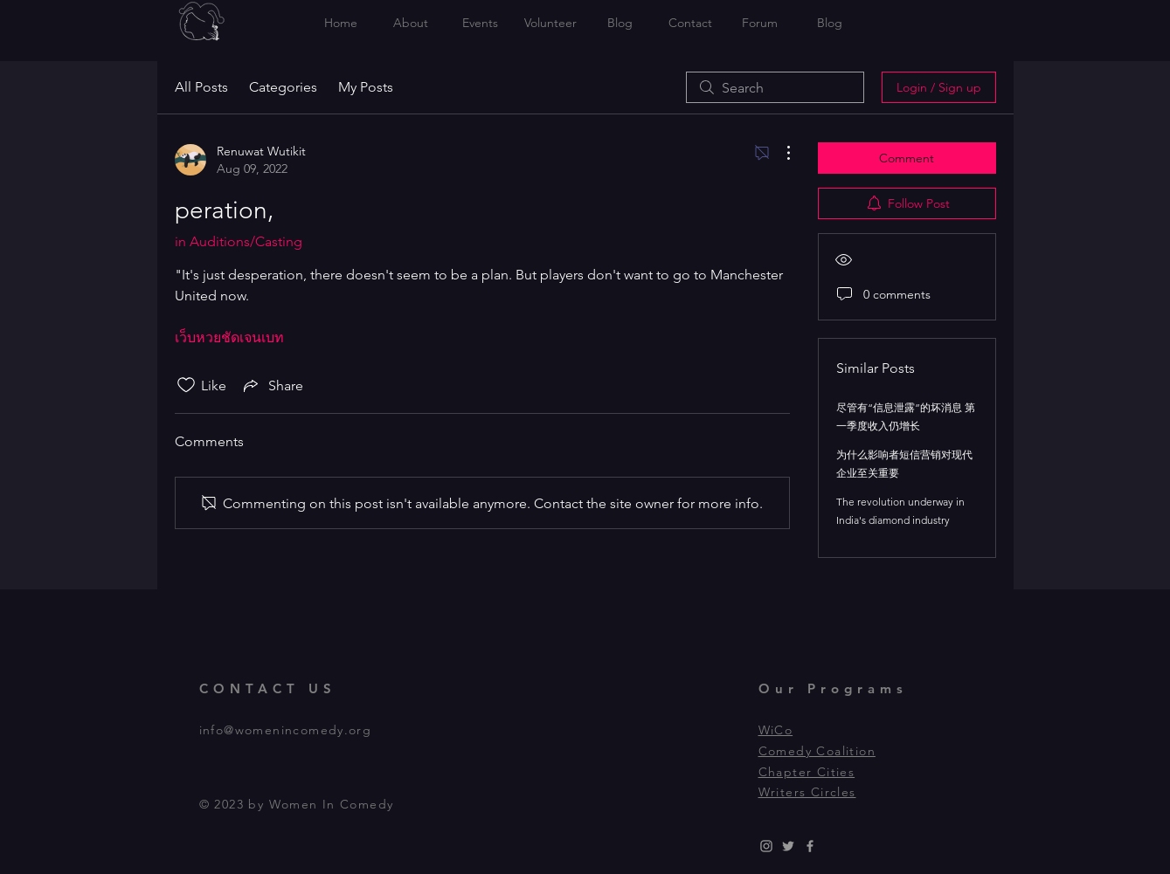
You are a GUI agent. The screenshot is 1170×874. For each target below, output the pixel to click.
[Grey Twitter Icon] (788, 846)
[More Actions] (779, 152)
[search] (775, 87)
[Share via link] (271, 385)
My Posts (365, 87)
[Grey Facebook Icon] (810, 846)
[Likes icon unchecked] (186, 385)
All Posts (201, 87)
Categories (283, 87)
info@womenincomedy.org (285, 730)
